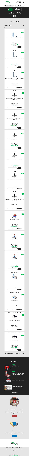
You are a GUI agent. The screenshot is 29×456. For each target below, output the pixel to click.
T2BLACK (13, 378)
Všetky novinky (14, 392)
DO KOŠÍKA (19, 67)
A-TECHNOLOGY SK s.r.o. (15, 455)
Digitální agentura (12, 454)
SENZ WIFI (13, 364)
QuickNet (13, 371)
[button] (16, 6)
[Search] (10, 6)
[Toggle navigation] (23, 2)
